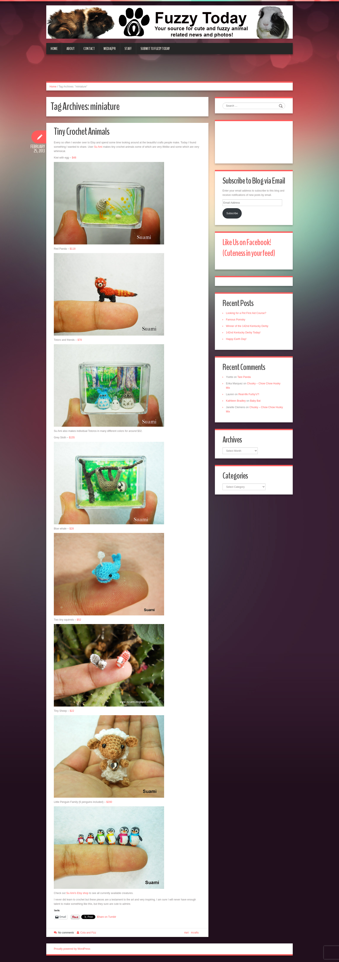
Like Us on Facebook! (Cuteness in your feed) (248, 248)
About (70, 48)
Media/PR (110, 48)
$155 (72, 437)
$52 (79, 619)
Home (54, 48)
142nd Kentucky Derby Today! (243, 332)
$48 (74, 157)
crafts (195, 932)
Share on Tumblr (106, 916)
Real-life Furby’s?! (248, 394)
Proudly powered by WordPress (72, 948)
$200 (109, 802)
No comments (66, 932)
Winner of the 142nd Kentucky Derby (247, 326)
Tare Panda (244, 377)
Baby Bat (255, 400)
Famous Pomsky (235, 319)
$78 (79, 339)
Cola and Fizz (88, 932)
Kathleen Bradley (236, 400)
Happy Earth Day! (236, 339)
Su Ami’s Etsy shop (77, 893)
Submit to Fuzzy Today (155, 48)
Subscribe (232, 213)
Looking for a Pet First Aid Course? (246, 313)
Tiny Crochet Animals (81, 131)
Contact (89, 48)
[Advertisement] (169, 70)
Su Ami (98, 146)
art (187, 932)
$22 (72, 710)
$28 (71, 528)
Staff (128, 48)
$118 (72, 248)
